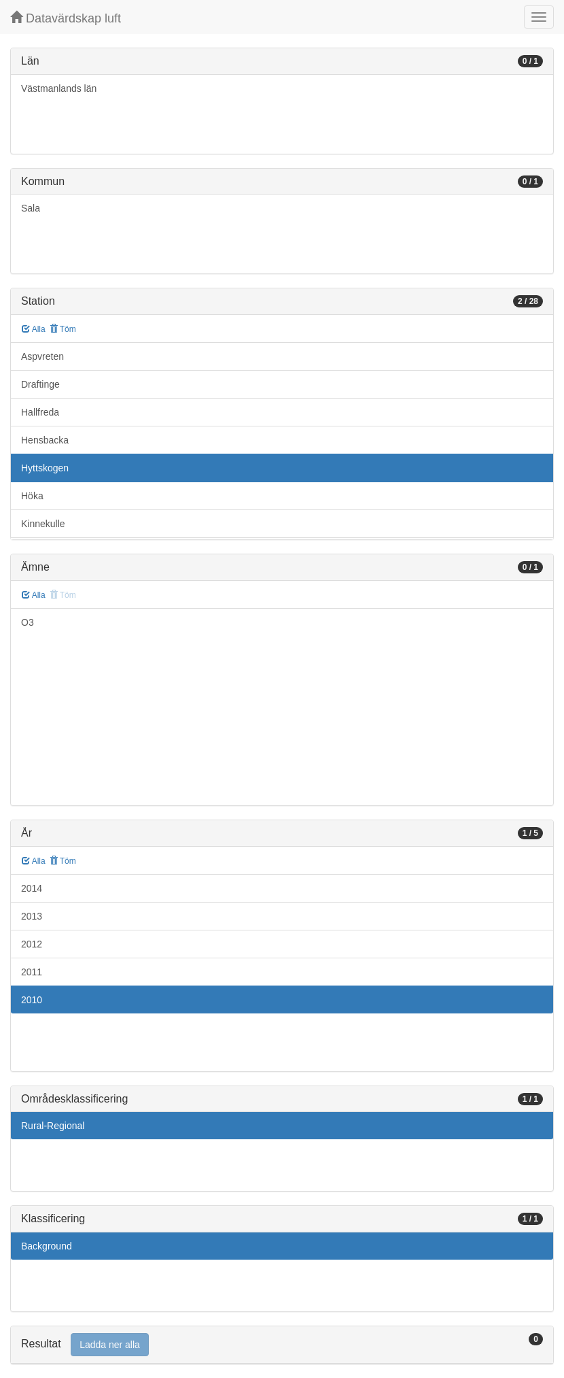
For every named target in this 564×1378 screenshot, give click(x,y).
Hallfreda (40, 412)
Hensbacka (45, 440)
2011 (31, 972)
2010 (31, 999)
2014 (31, 888)
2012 (31, 944)
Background (46, 1246)
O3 (27, 622)
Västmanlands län (58, 88)
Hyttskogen (45, 468)
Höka (32, 495)
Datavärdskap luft (65, 18)
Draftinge (40, 384)
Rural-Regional (52, 1125)
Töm (63, 329)
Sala (30, 208)
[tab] (282, 1345)
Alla (34, 329)
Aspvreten (42, 356)
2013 (31, 916)
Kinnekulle (43, 523)
